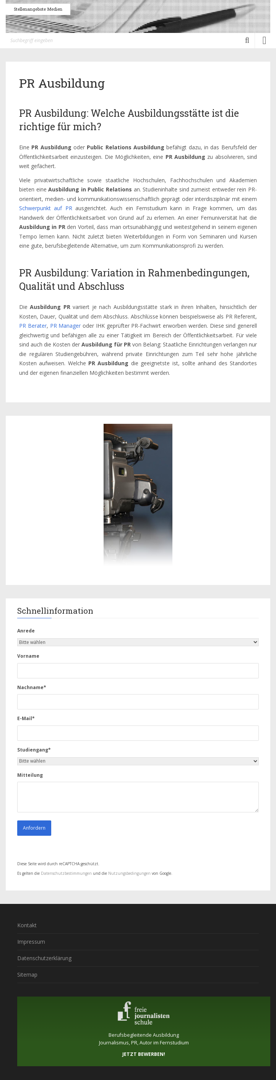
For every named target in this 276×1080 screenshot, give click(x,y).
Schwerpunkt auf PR (45, 208)
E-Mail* (26, 718)
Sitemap (27, 974)
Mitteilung (30, 775)
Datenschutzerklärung (44, 958)
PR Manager (65, 325)
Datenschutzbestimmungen (66, 873)
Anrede (26, 630)
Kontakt (27, 925)
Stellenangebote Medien (38, 9)
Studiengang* (34, 750)
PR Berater (33, 325)
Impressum (31, 941)
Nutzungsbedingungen (129, 873)
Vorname (28, 656)
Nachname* (31, 687)
